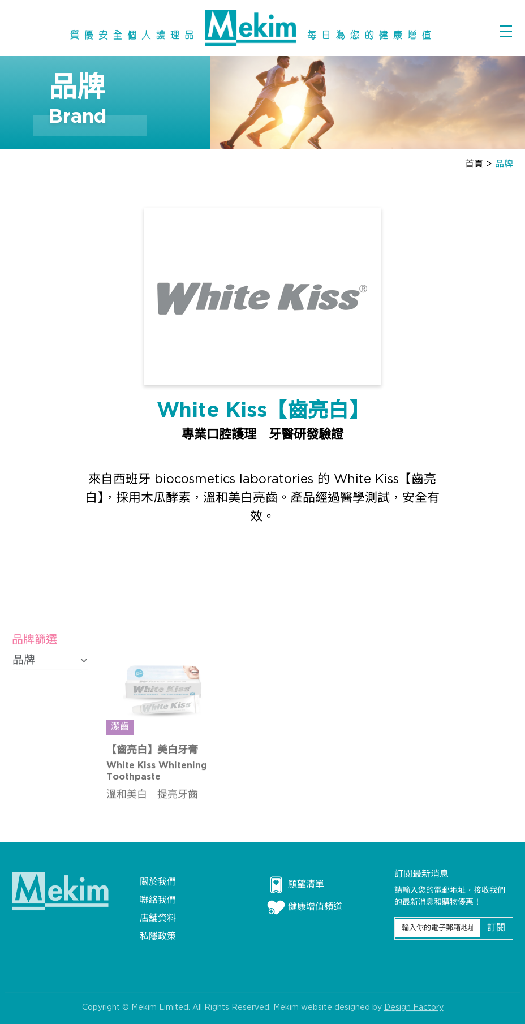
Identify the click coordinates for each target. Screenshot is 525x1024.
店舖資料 (158, 918)
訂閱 (496, 928)
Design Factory (414, 1010)
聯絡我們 (158, 900)
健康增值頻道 (304, 907)
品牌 (504, 164)
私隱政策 (158, 936)
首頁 (474, 164)
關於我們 (158, 882)
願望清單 (295, 885)
